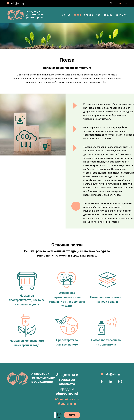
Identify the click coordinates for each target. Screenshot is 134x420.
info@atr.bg (112, 374)
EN (126, 3)
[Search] (109, 3)
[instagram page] (120, 382)
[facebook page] (102, 382)
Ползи (77, 15)
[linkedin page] (110, 382)
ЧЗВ (98, 15)
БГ (119, 3)
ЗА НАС (66, 15)
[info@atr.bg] (15, 3)
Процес (88, 15)
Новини (108, 15)
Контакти (121, 15)
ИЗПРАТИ (73, 415)
